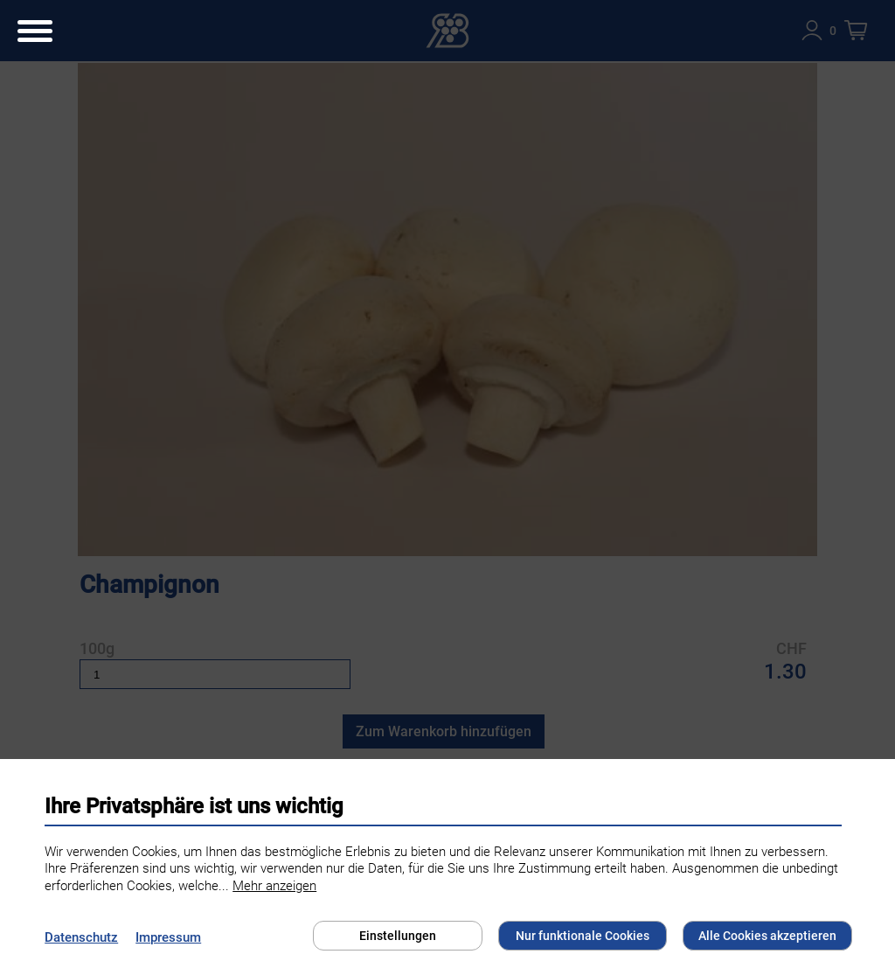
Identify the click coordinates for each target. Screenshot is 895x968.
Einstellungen (397, 936)
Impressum (168, 937)
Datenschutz (81, 937)
